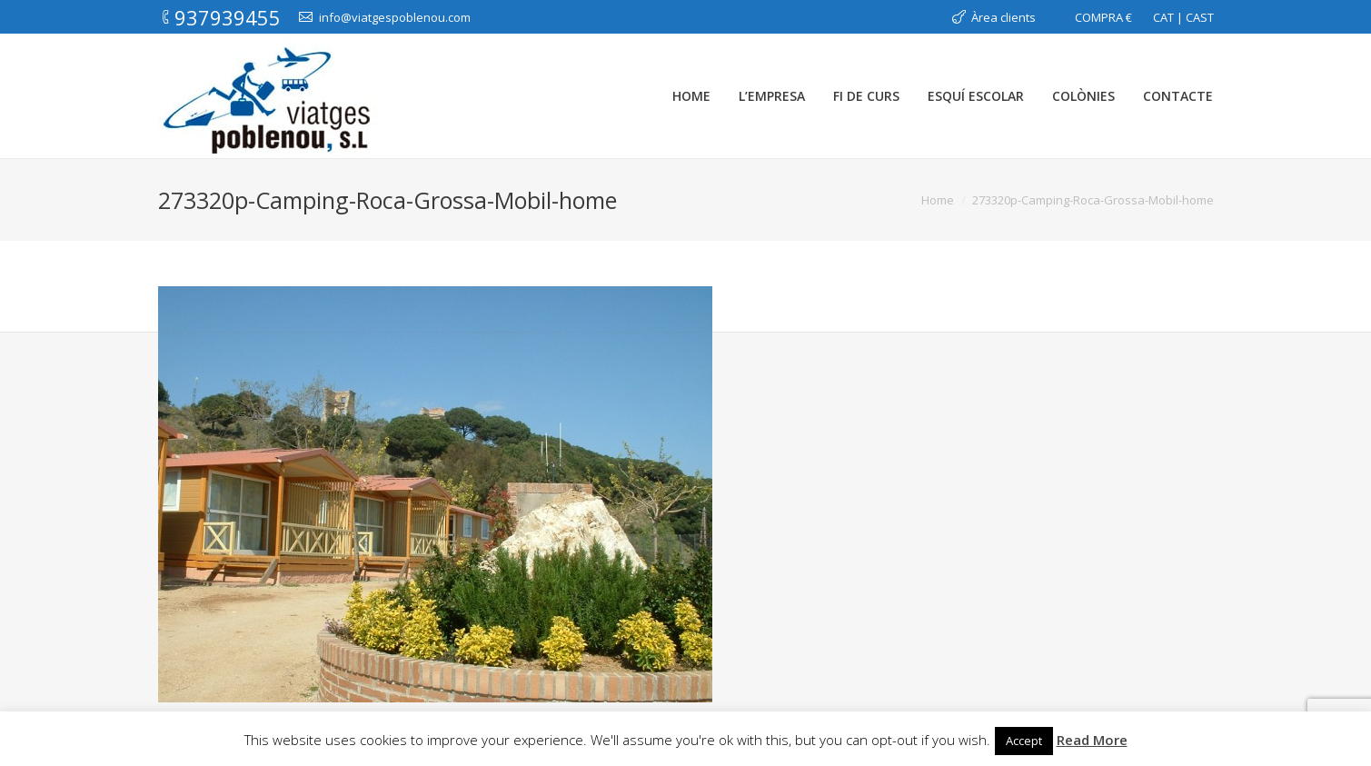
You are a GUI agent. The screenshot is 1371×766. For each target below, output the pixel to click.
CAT (1163, 17)
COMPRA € (1103, 17)
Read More (1092, 740)
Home (937, 200)
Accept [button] (1024, 740)
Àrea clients (1003, 17)
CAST (1200, 17)
